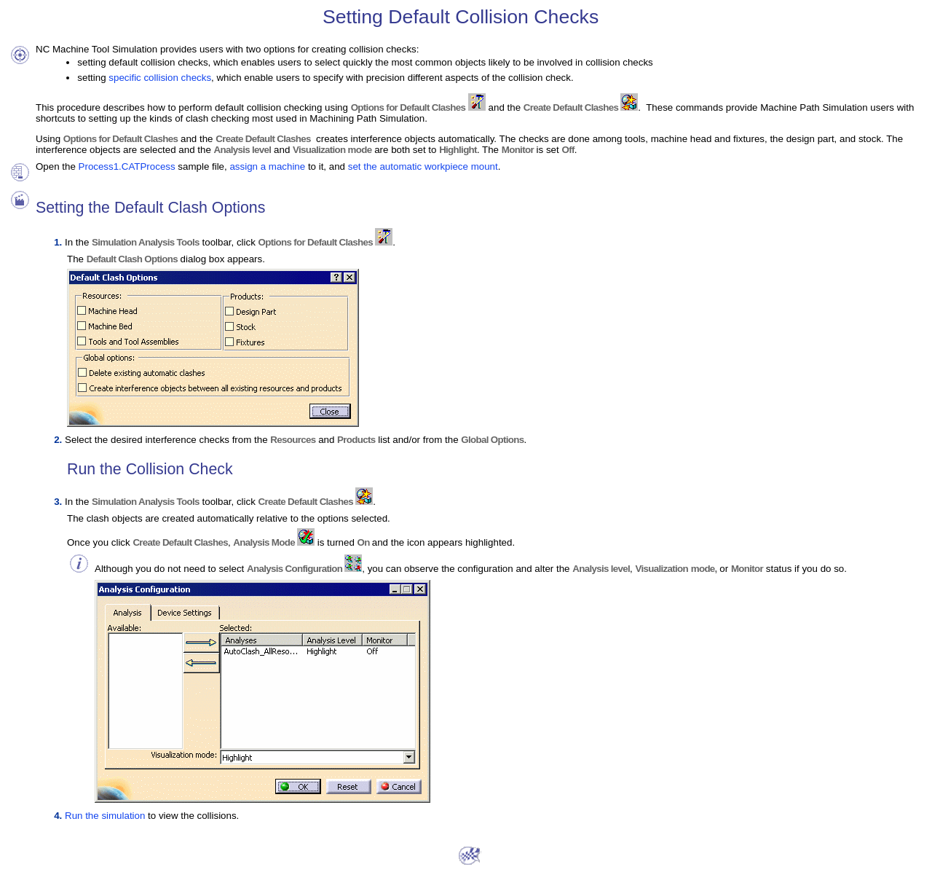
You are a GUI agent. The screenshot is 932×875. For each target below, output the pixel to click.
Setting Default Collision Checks (461, 17)
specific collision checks (159, 77)
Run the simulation (105, 815)
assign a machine (267, 166)
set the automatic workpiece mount (423, 166)
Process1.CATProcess (127, 166)
